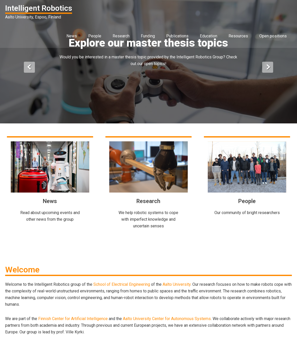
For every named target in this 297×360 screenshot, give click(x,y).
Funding (148, 36)
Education (208, 36)
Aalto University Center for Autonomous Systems (167, 318)
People (94, 36)
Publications (177, 36)
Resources (238, 36)
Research (121, 36)
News (71, 36)
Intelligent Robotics (38, 8)
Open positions (273, 36)
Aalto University (177, 284)
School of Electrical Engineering (121, 284)
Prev (29, 67)
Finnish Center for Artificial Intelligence (73, 318)
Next (267, 67)
